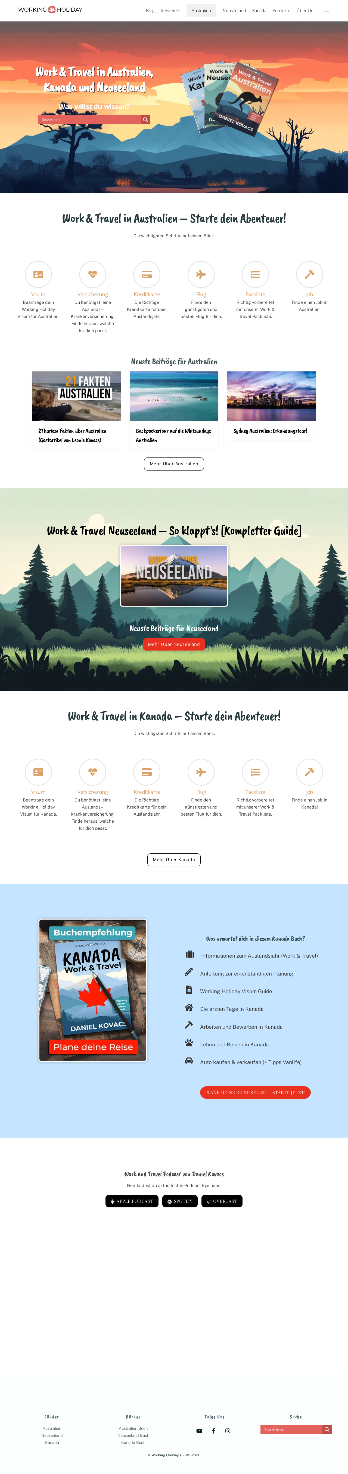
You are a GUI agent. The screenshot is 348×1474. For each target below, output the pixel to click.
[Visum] (38, 772)
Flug (201, 294)
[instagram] (228, 1430)
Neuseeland (234, 11)
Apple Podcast (132, 1201)
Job (309, 294)
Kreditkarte (147, 294)
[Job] (309, 772)
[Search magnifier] (145, 119)
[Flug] (201, 772)
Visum (38, 294)
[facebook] (213, 1430)
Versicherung (92, 294)
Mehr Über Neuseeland (174, 644)
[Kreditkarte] (146, 772)
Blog (150, 11)
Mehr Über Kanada (174, 860)
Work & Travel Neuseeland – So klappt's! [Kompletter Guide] (174, 530)
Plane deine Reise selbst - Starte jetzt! (255, 1092)
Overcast (222, 1201)
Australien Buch (133, 1428)
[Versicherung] (92, 772)
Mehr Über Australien (174, 464)
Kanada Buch (133, 1442)
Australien (201, 11)
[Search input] (90, 119)
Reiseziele (170, 11)
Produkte (281, 11)
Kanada (259, 11)
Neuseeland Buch (133, 1435)
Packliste (255, 294)
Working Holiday (165, 1455)
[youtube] (199, 1430)
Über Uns (306, 11)
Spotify (180, 1201)
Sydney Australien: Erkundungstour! (270, 431)
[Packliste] (255, 772)
